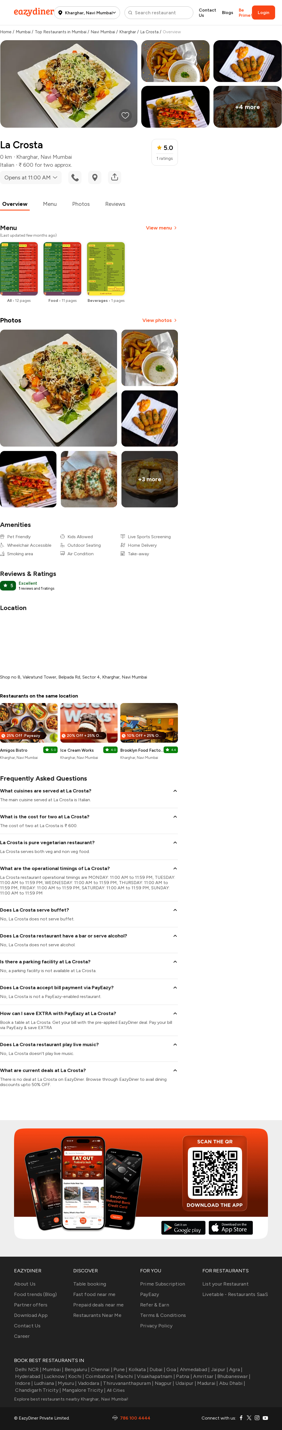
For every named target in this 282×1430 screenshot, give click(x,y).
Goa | (172, 1369)
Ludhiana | (45, 1383)
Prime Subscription (162, 1284)
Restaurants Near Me (97, 1315)
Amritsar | (204, 1376)
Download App (31, 1315)
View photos (160, 320)
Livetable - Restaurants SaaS (235, 1294)
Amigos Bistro (13, 750)
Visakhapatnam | (155, 1376)
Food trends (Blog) (35, 1294)
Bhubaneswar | (233, 1376)
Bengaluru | (76, 1369)
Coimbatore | (100, 1376)
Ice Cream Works (77, 750)
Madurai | (207, 1383)
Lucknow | (55, 1376)
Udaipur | (185, 1383)
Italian (7, 165)
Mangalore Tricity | (83, 1390)
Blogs (227, 12)
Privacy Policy (156, 1326)
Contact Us (207, 12)
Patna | (183, 1376)
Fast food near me (94, 1294)
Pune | (120, 1369)
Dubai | (156, 1369)
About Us (25, 1284)
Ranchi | (126, 1376)
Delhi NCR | (27, 1369)
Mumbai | (52, 1369)
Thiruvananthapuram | (127, 1383)
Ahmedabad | (194, 1369)
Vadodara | (89, 1383)
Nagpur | (163, 1383)
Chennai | (101, 1369)
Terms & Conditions (163, 1315)
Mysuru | (67, 1383)
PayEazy (149, 1294)
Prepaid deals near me (98, 1305)
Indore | (23, 1383)
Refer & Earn (154, 1305)
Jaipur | (219, 1369)
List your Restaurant (225, 1284)
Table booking (89, 1284)
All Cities (115, 1390)
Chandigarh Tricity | (37, 1390)
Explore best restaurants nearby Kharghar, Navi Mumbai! (71, 1399)
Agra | (235, 1369)
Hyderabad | (28, 1376)
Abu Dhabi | (231, 1383)
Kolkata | (138, 1369)
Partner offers (31, 1305)
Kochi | (75, 1376)
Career (22, 1336)
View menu (162, 228)
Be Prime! (245, 12)
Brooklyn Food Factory (142, 750)
